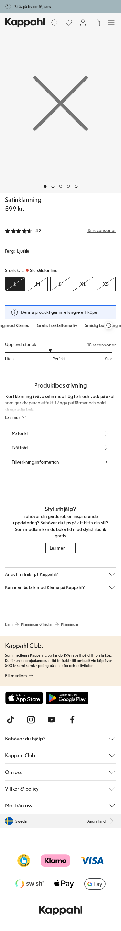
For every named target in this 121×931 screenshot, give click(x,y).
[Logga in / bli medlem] (83, 23)
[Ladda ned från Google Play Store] (67, 697)
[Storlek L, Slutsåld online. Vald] (15, 284)
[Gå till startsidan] (25, 22)
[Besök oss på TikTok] (10, 720)
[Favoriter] (69, 23)
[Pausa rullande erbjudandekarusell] (109, 325)
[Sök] (54, 23)
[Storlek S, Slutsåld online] (60, 284)
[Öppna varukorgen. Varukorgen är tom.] (97, 23)
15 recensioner (101, 344)
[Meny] (111, 23)
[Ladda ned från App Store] (24, 697)
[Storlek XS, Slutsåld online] (106, 284)
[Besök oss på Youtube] (51, 720)
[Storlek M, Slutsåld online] (38, 284)
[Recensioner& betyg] (60, 230)
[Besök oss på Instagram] (31, 720)
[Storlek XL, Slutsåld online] (83, 284)
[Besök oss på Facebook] (72, 720)
